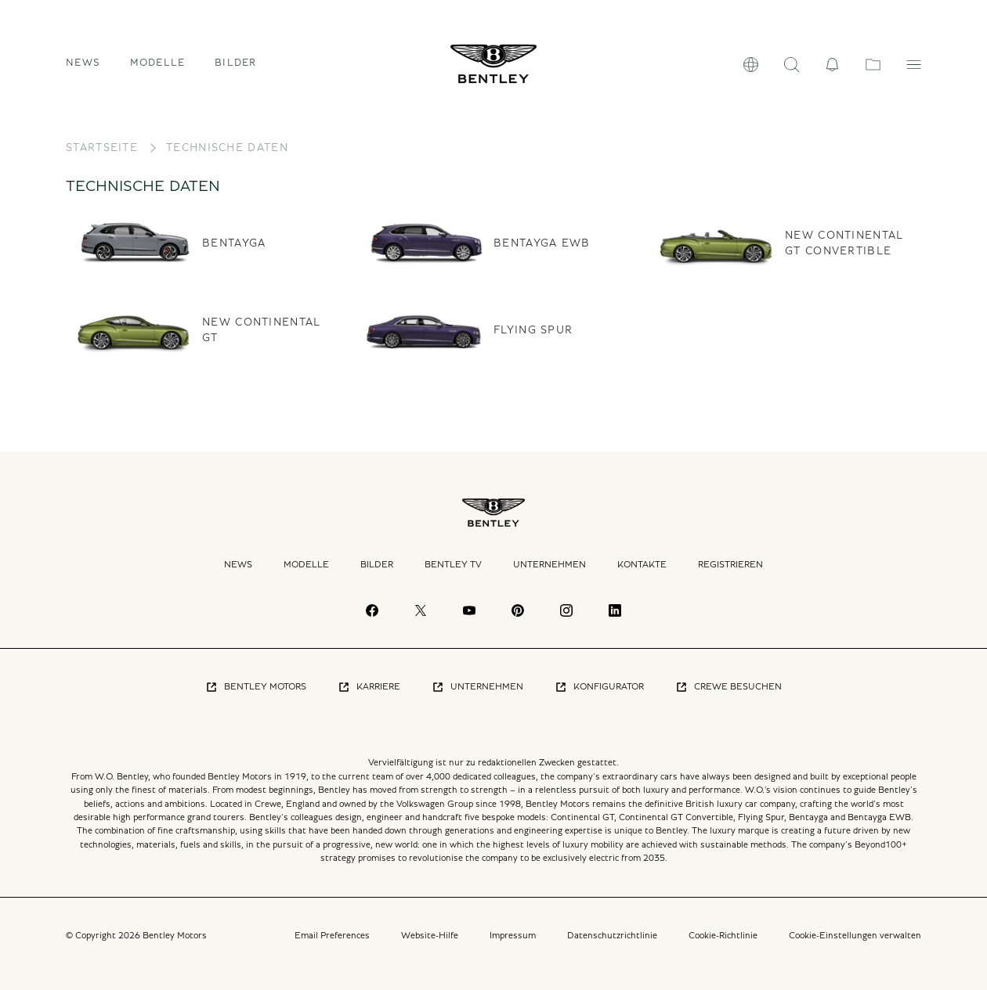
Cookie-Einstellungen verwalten (855, 935)
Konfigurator (599, 687)
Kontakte (642, 564)
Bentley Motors (255, 687)
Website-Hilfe (429, 935)
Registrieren (730, 564)
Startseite (102, 147)
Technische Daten (227, 147)
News (83, 63)
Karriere (369, 687)
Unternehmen (549, 564)
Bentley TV (453, 564)
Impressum (513, 935)
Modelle (306, 564)
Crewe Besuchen (728, 687)
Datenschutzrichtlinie (612, 935)
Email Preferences (332, 935)
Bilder (236, 63)
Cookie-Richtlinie (723, 935)
